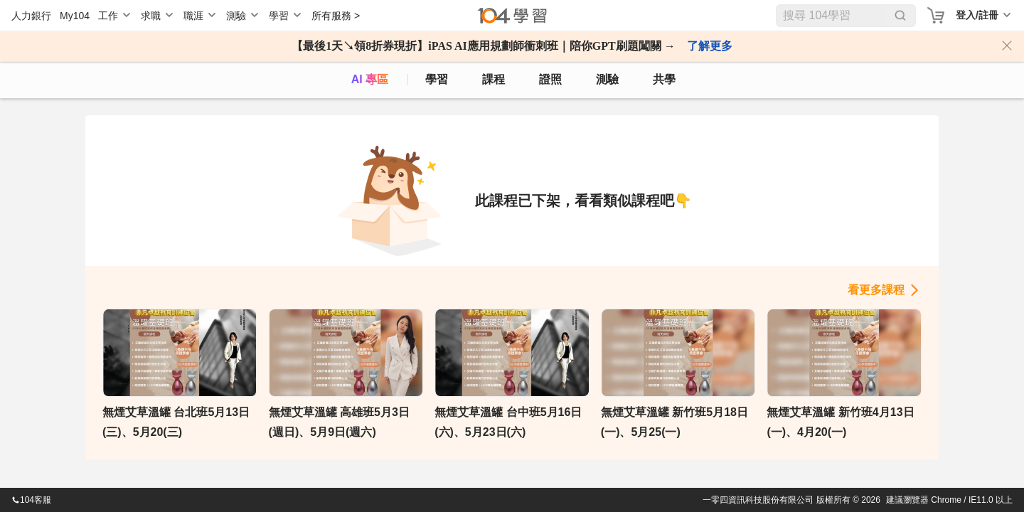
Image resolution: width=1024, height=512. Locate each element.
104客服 (31, 500)
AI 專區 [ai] (369, 79)
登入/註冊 (977, 15)
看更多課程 (876, 290)
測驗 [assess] (607, 79)
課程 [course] (493, 79)
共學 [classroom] (664, 79)
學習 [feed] (436, 79)
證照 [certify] (550, 79)
